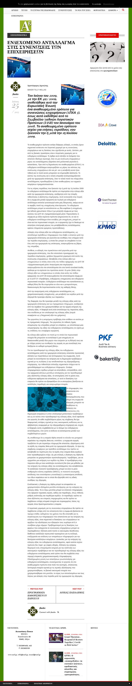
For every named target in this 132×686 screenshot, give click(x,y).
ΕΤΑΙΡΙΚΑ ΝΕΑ (76, 634)
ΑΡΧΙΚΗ (14, 10)
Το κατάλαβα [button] (96, 4)
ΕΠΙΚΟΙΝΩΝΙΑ (17, 15)
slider (67, 634)
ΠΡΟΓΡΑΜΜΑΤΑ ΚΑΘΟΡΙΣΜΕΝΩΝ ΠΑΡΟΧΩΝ (37, 595)
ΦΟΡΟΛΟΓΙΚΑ (99, 10)
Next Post (78, 589)
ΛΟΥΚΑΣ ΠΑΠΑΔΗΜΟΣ (72, 592)
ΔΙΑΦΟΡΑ (113, 10)
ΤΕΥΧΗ (24, 10)
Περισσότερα (108, 4)
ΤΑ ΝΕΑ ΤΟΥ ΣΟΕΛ (82, 10)
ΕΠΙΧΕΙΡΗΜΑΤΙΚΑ (19, 35)
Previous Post (35, 589)
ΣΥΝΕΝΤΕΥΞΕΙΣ (65, 10)
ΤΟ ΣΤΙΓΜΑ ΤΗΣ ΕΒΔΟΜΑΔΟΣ (42, 10)
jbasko (16, 94)
